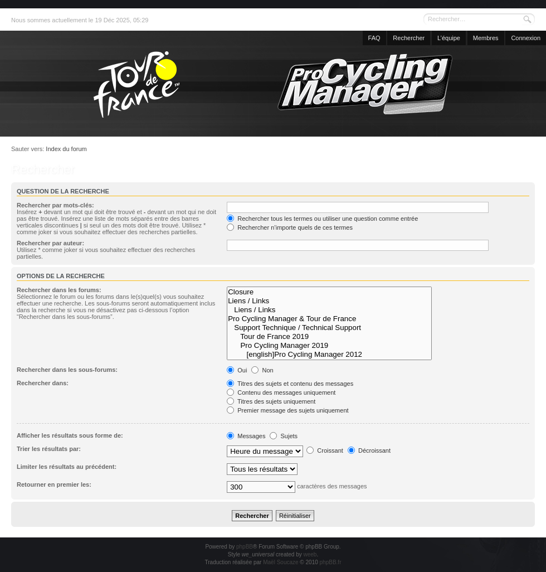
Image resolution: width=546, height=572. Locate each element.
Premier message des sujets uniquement (287, 410)
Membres (486, 38)
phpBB (244, 547)
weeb (309, 554)
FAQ (374, 38)
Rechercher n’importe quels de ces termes (290, 227)
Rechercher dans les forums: (59, 290)
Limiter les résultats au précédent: (66, 466)
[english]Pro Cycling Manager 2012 (329, 354)
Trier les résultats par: (49, 448)
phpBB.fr (331, 562)
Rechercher (409, 38)
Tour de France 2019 (329, 336)
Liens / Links (329, 301)
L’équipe (448, 38)
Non (262, 370)
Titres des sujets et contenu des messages (290, 383)
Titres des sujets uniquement (271, 401)
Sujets (284, 436)
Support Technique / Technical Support (329, 327)
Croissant (324, 450)
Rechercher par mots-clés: (55, 205)
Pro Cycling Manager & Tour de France (329, 318)
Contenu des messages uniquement (281, 392)
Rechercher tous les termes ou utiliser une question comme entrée (322, 218)
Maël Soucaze (280, 562)
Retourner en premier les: (54, 484)
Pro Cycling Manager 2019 (329, 345)
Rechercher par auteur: (50, 243)
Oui (237, 370)
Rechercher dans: (43, 383)
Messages (246, 436)
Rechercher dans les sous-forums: (67, 369)
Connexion (525, 38)
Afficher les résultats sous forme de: (70, 435)
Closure (329, 292)
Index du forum (66, 149)
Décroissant (369, 450)
